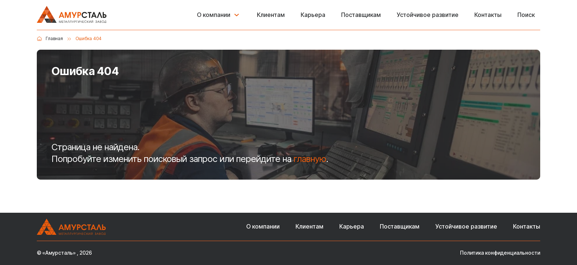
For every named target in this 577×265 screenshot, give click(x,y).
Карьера (313, 14)
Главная (54, 38)
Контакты (488, 14)
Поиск (526, 14)
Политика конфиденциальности (500, 253)
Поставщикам (361, 14)
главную (310, 158)
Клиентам (271, 14)
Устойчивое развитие (428, 14)
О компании (213, 14)
